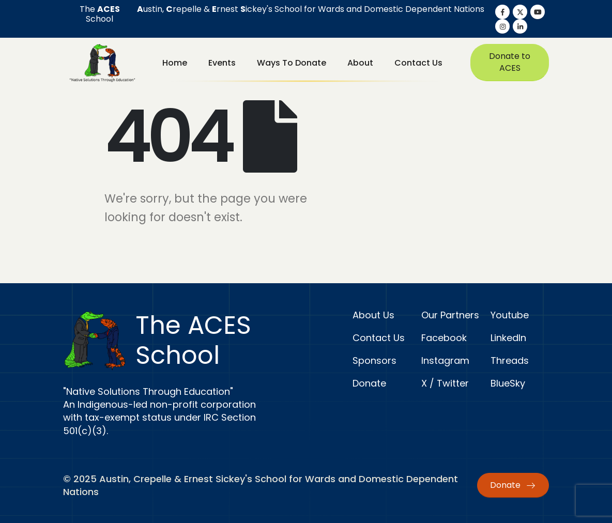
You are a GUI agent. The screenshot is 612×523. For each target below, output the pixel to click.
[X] (520, 12)
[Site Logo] (102, 62)
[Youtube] (537, 12)
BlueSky (508, 383)
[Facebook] (502, 12)
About (360, 63)
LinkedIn (508, 337)
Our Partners (450, 315)
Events (222, 63)
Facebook (444, 337)
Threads (510, 360)
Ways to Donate (291, 63)
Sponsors (374, 360)
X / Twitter (445, 383)
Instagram (445, 360)
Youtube (510, 315)
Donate (369, 383)
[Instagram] (502, 26)
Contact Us (418, 63)
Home (174, 63)
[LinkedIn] (520, 26)
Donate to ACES (509, 62)
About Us (373, 315)
